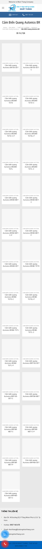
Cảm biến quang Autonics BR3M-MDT (11, 199)
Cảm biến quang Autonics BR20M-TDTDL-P (31, 134)
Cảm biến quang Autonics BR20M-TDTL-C (31, 167)
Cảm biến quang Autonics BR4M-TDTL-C (31, 330)
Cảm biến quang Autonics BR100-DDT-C (31, 67)
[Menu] (3, 8)
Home (5, 27)
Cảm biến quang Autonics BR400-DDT (11, 265)
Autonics (34, 27)
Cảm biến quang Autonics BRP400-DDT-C (11, 495)
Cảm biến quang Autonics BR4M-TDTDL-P (31, 297)
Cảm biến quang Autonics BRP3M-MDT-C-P (31, 429)
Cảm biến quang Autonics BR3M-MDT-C (31, 200)
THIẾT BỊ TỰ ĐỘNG (23, 27)
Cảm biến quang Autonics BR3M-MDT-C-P (11, 233)
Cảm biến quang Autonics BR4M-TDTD (31, 265)
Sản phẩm (12, 27)
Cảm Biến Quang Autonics (10, 29)
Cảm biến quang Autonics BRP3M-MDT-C (10, 429)
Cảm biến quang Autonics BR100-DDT (11, 66)
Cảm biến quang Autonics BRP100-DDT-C (11, 396)
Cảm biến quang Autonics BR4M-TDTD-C (11, 297)
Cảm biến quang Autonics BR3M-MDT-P (31, 233)
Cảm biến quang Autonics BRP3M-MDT (31, 395)
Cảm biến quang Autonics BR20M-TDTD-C (31, 100)
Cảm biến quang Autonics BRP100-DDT (31, 362)
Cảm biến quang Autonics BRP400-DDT (31, 461)
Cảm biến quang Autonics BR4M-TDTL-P (11, 363)
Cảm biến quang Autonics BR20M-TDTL (10, 167)
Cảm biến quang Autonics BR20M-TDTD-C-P (10, 134)
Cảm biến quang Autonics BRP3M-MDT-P (10, 462)
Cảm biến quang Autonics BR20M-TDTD (10, 100)
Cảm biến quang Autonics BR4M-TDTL (11, 329)
